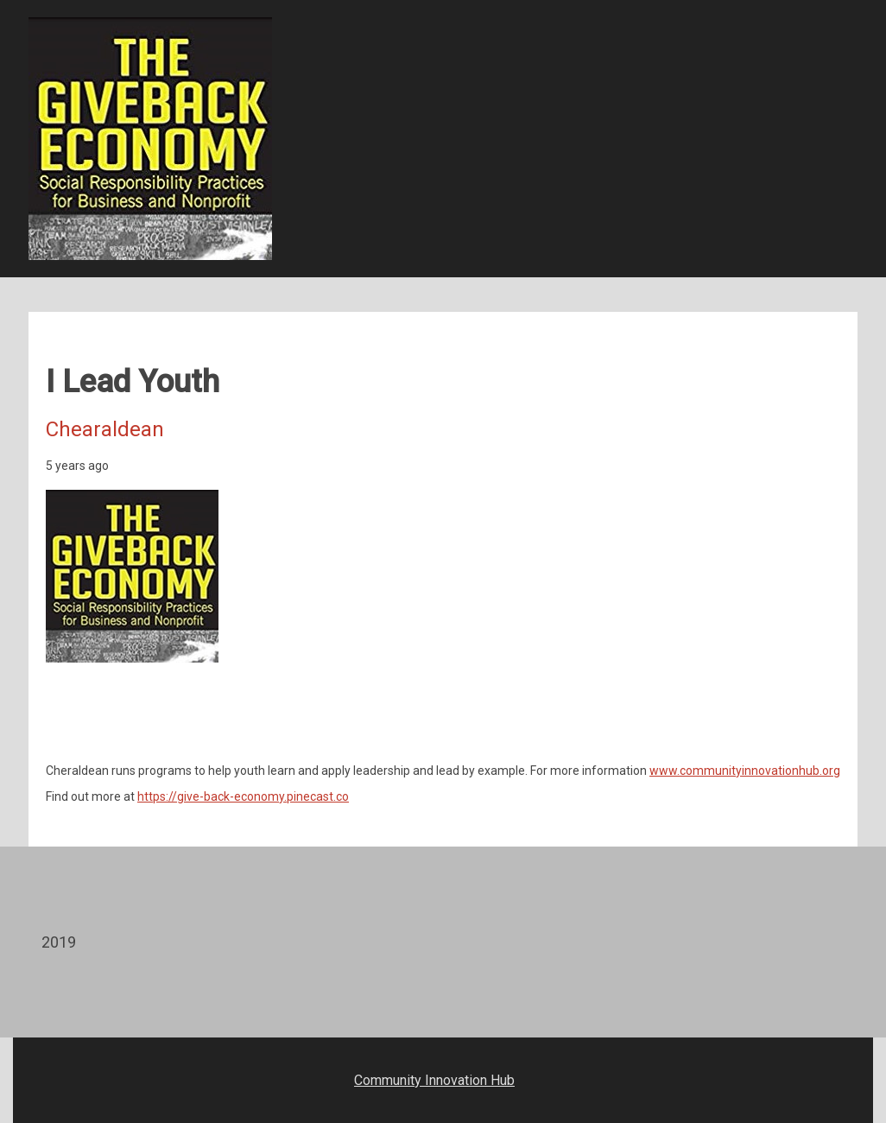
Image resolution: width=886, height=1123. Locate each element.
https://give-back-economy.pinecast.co (243, 796)
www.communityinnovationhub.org (744, 770)
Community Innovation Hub (434, 1080)
